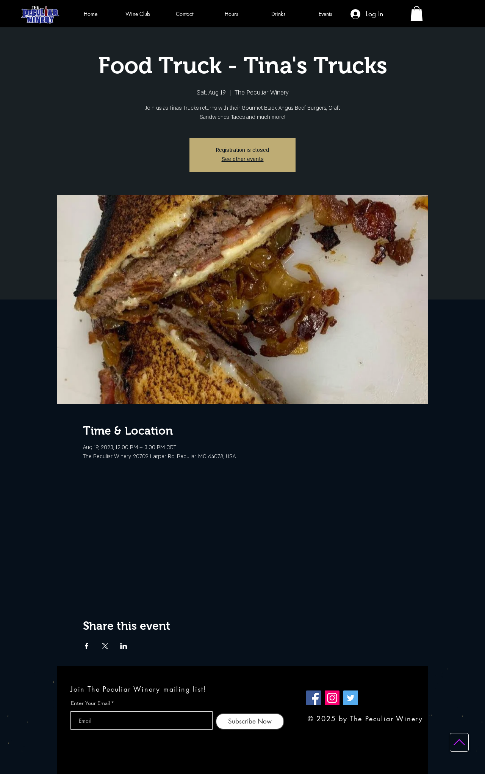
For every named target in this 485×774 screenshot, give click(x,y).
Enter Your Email (90, 703)
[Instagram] (332, 697)
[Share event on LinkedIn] (123, 646)
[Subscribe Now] (250, 721)
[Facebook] (313, 697)
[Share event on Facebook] (86, 646)
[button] (416, 13)
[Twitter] (350, 697)
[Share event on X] (105, 646)
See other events (243, 159)
